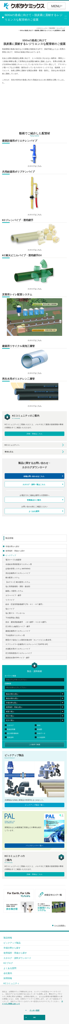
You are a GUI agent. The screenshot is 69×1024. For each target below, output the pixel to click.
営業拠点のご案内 (34, 500)
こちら (39, 166)
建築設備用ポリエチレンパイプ (18, 631)
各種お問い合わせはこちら (33, 476)
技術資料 (10, 737)
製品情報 (9, 538)
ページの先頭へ (59, 925)
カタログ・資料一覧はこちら (34, 484)
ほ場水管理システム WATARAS (18, 569)
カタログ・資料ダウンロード (17, 958)
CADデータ (41, 733)
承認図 (39, 729)
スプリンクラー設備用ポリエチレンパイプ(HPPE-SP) (27, 644)
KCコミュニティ (11, 983)
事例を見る (9, 452)
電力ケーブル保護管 (13, 560)
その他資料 (41, 737)
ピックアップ (11, 555)
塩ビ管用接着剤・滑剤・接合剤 (18, 586)
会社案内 (8, 973)
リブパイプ (10, 600)
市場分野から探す (13, 546)
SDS (38, 725)
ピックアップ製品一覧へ (34, 805)
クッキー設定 (34, 1010)
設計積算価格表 (13, 733)
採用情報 (8, 978)
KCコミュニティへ (12, 445)
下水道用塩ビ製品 (13, 618)
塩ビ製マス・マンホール (15, 613)
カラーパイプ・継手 (13, 595)
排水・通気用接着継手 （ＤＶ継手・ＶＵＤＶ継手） (27, 622)
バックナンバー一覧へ (34, 846)
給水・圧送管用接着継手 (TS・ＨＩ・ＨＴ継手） (25, 604)
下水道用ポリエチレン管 (15, 635)
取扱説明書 (11, 729)
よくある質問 (34, 511)
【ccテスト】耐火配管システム (18, 582)
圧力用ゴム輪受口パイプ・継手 (18, 626)
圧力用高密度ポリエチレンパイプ (19, 653)
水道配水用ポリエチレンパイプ (18, 649)
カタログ (10, 725)
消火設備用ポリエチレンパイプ (18, 573)
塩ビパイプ (10, 609)
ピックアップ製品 (12, 943)
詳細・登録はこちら (34, 434)
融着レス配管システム (14, 591)
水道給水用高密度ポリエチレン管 (19, 564)
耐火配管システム (13, 578)
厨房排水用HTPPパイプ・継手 (18, 658)
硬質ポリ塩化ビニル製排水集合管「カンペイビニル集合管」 (29, 640)
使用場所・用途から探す (15, 551)
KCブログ (8, 963)
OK (34, 1017)
